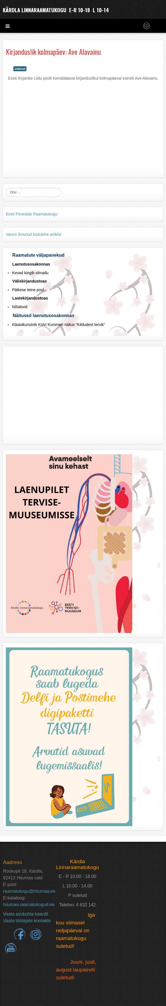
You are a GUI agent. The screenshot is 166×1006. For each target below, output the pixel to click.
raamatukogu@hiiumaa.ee (29, 891)
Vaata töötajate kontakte (27, 920)
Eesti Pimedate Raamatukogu (31, 214)
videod (19, 69)
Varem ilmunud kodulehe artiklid (33, 234)
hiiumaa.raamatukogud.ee (29, 904)
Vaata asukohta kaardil (25, 914)
